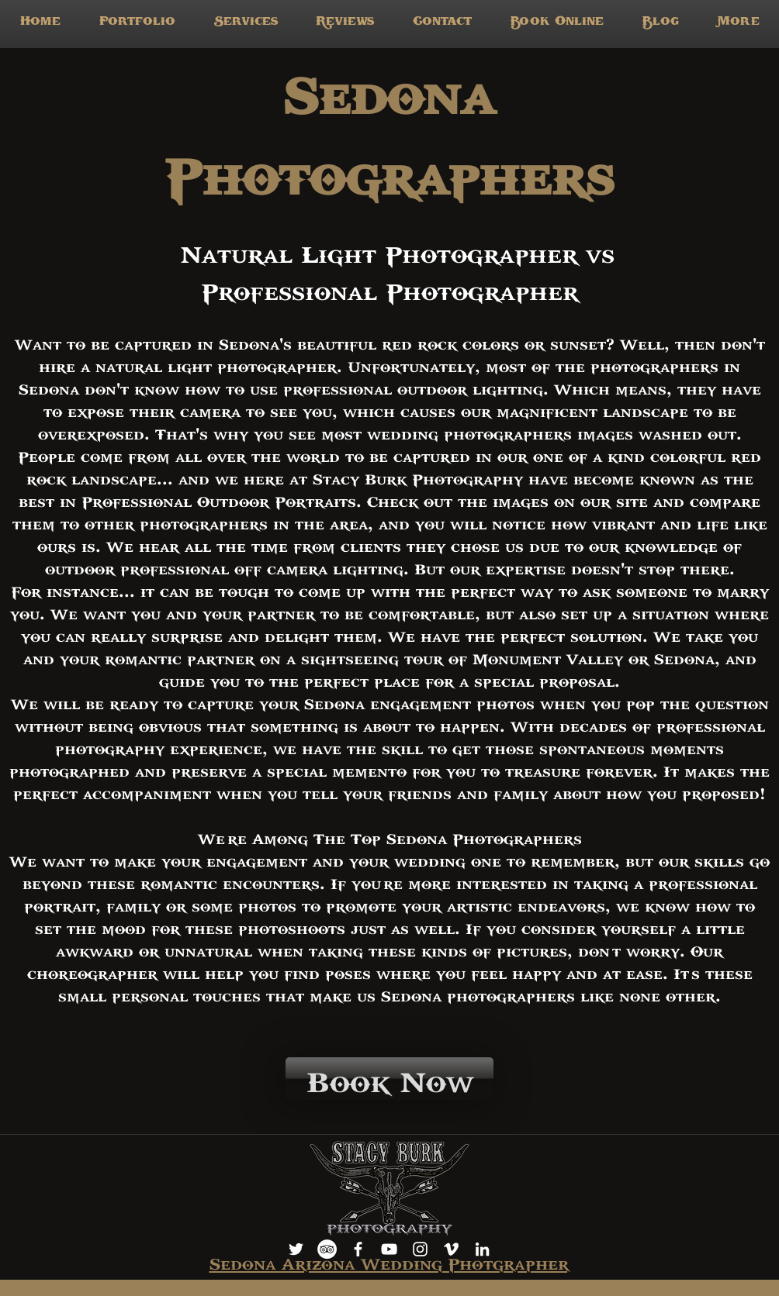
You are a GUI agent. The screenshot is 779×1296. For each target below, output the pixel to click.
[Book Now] (389, 1078)
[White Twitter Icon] (296, 1249)
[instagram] (420, 1249)
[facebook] (358, 1249)
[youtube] (389, 1249)
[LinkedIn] (482, 1249)
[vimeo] (451, 1249)
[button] (246, 24)
